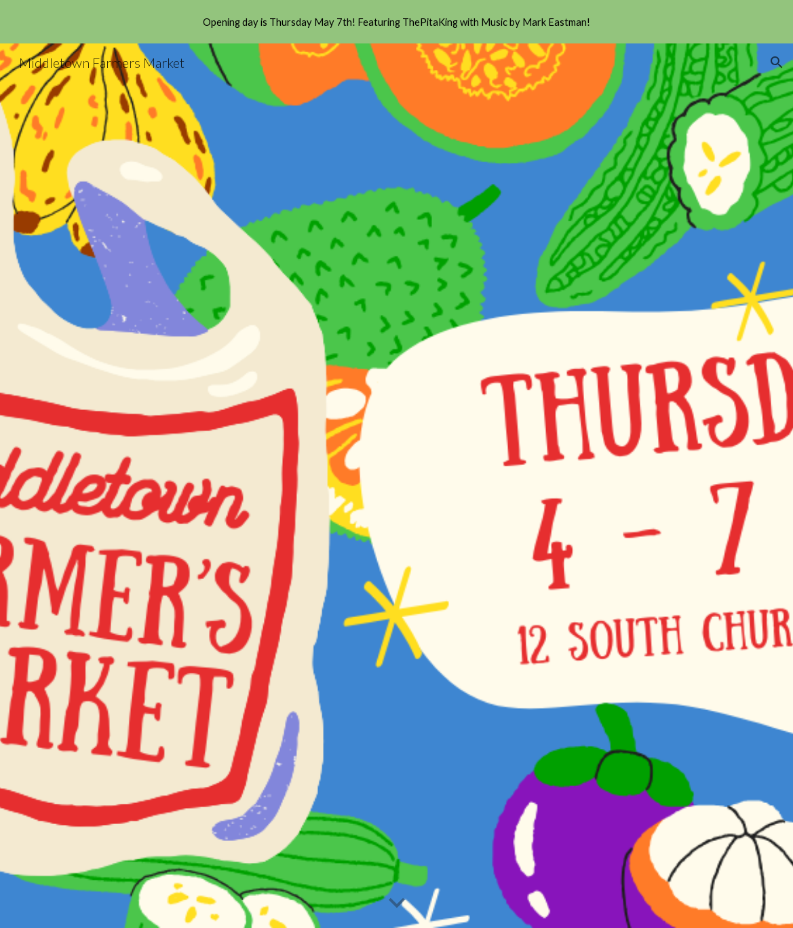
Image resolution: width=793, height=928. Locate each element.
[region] (396, 21)
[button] (776, 62)
